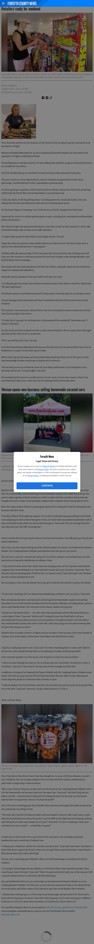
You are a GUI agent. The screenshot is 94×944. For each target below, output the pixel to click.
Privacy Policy (43, 469)
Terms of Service (49, 466)
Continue (47, 485)
